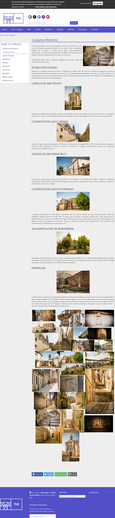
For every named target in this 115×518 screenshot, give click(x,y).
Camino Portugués (8, 55)
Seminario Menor (94, 181)
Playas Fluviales (7, 77)
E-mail (73, 474)
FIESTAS (71, 29)
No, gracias (98, 3)
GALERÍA (94, 29)
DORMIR (60, 29)
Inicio (2, 35)
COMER (38, 29)
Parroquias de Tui (8, 80)
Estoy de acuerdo (85, 3)
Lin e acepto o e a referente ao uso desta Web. (43, 495)
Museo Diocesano (45, 75)
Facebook (38, 474)
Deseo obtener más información (46, 7)
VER (28, 29)
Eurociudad (6, 70)
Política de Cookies (29, 7)
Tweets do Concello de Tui (67, 496)
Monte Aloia (6, 59)
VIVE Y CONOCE (17, 29)
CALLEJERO (82, 29)
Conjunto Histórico (9, 52)
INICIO (4, 29)
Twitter (50, 474)
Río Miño (5, 62)
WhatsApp (62, 474)
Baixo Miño (6, 73)
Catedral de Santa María (10, 48)
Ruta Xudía (5, 66)
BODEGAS (48, 29)
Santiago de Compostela (63, 55)
